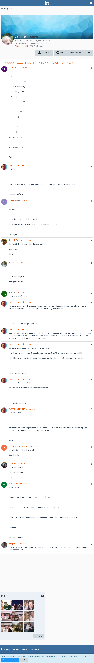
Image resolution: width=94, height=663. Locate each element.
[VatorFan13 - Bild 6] (6, 627)
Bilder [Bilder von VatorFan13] (17, 46)
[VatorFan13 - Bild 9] (6, 616)
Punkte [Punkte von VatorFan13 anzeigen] (26, 46)
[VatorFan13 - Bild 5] (17, 627)
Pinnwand (8, 62)
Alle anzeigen (38, 636)
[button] (3, 3)
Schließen (23, 660)
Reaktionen (44, 62)
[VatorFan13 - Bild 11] (6, 605)
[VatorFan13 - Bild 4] (29, 627)
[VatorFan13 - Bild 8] (17, 616)
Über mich (58, 62)
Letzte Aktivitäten (25, 62)
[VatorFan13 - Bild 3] (29, 605)
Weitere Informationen (10, 660)
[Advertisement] (47, 571)
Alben (70, 62)
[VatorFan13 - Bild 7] (29, 616)
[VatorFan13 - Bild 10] (17, 605)
